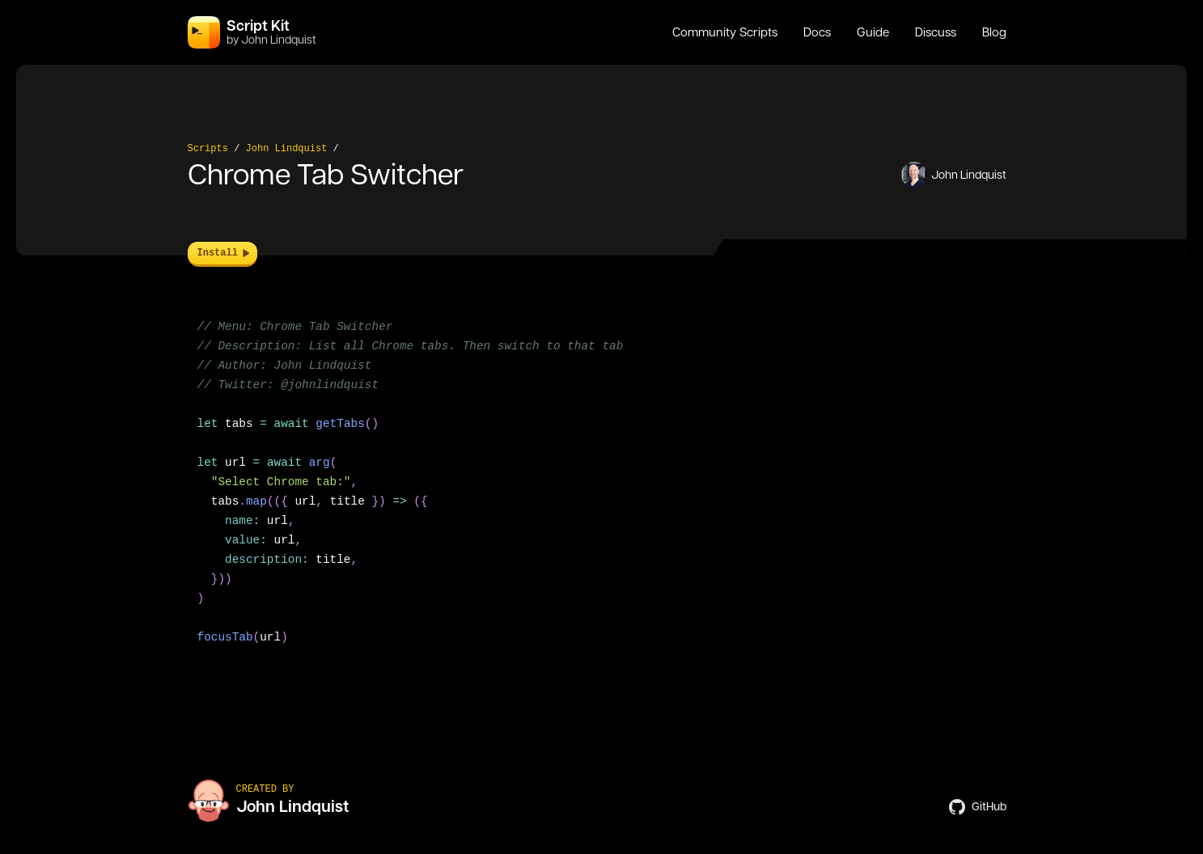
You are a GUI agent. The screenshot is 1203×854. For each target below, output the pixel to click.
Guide (873, 32)
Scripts (208, 148)
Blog (994, 32)
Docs (817, 32)
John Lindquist (287, 148)
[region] (602, 491)
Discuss (935, 32)
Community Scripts (724, 32)
